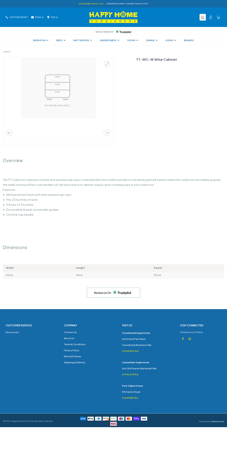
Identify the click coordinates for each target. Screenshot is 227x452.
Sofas (132, 40)
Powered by (211, 421)
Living (170, 40)
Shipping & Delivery (74, 362)
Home (7, 51)
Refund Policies (72, 356)
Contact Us (70, 332)
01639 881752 (130, 397)
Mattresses (82, 40)
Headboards (109, 40)
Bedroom (40, 40)
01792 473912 (130, 374)
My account (12, 332)
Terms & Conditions (75, 344)
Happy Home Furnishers (23, 421)
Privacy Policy (71, 350)
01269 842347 (130, 351)
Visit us (52, 17)
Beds (60, 40)
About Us (69, 338)
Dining (151, 40)
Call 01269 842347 (17, 17)
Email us (37, 17)
